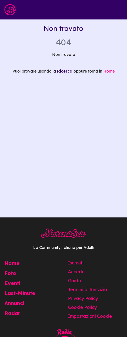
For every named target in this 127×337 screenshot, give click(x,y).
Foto (10, 273)
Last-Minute (19, 293)
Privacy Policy (83, 298)
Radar (12, 313)
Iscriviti (76, 263)
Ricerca (64, 71)
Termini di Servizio (87, 289)
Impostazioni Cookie (90, 316)
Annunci (14, 303)
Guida (74, 280)
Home (109, 71)
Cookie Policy (82, 307)
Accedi (75, 271)
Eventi (12, 283)
